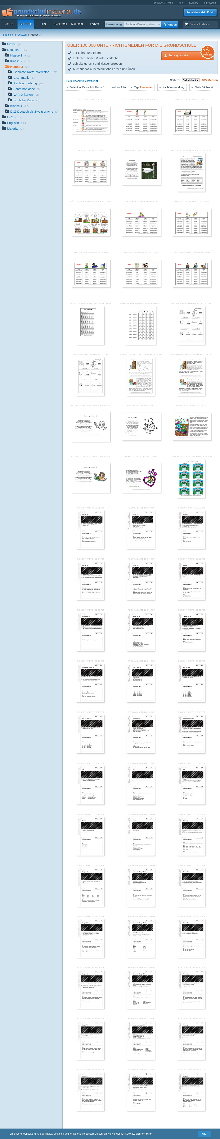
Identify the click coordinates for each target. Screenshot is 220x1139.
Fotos (94, 24)
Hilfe (181, 2)
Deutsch (26, 24)
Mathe (8, 24)
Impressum (209, 2)
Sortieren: (176, 80)
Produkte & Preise (163, 2)
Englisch (60, 24)
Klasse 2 (17, 61)
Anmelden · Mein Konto (200, 12)
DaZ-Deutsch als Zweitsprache (32, 112)
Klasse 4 (17, 106)
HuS (43, 24)
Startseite (8, 34)
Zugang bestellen (191, 55)
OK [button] (204, 1133)
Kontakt (193, 2)
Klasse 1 (17, 55)
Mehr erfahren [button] (144, 1133)
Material (77, 24)
